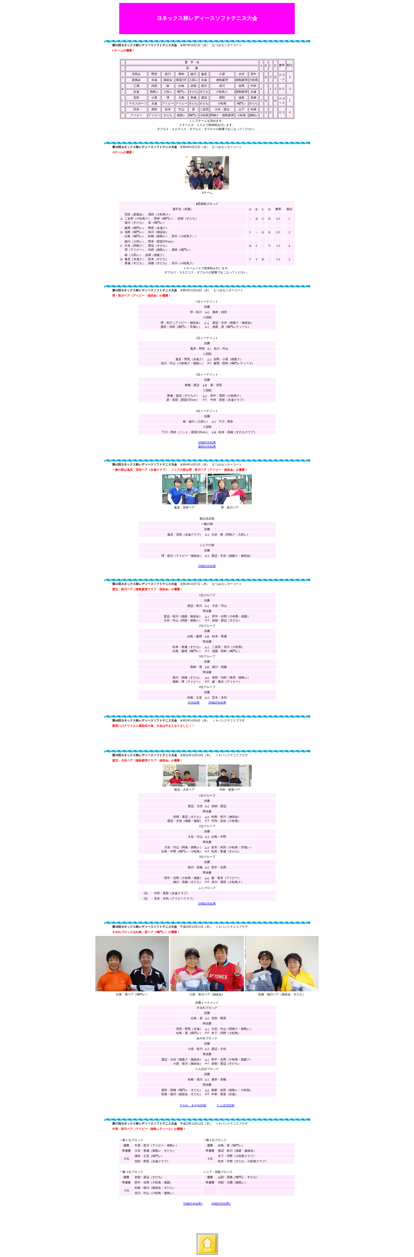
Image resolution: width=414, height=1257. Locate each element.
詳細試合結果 (207, 442)
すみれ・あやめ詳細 (193, 1105)
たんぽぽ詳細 (225, 1105)
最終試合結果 (207, 446)
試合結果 (194, 702)
